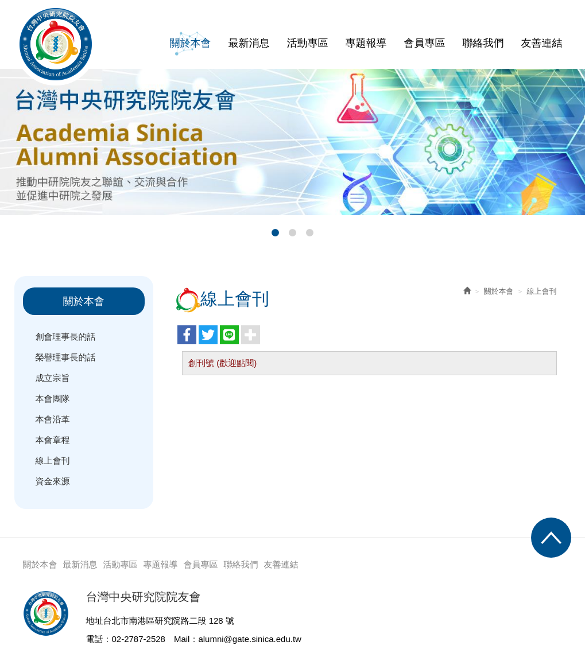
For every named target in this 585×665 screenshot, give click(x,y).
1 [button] (275, 233)
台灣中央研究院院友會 (55, 44)
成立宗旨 (53, 378)
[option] (292, 142)
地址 (94, 620)
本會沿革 (53, 419)
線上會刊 (53, 460)
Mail (182, 639)
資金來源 (53, 481)
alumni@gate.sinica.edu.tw (249, 639)
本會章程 (53, 440)
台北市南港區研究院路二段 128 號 (168, 620)
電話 (94, 639)
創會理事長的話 (66, 336)
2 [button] (293, 233)
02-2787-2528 (138, 639)
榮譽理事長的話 (66, 357)
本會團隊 (53, 398)
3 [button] (310, 233)
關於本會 (499, 291)
